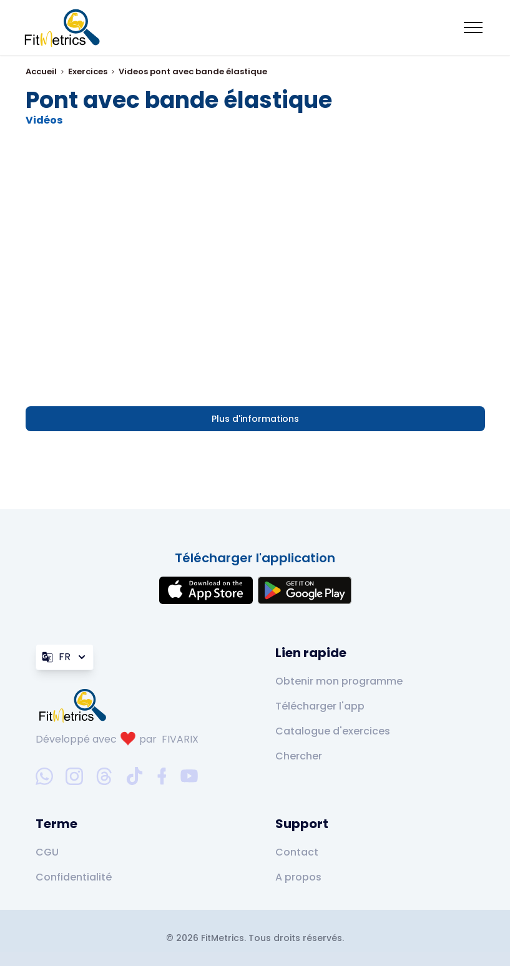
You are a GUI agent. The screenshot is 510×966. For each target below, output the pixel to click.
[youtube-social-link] (189, 776)
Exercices (87, 71)
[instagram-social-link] (74, 776)
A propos (298, 877)
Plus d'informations (255, 418)
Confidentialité (74, 877)
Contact (296, 852)
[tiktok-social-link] (134, 776)
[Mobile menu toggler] (473, 27)
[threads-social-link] (104, 776)
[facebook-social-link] (162, 776)
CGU (47, 852)
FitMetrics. (224, 938)
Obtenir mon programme (339, 681)
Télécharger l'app (320, 706)
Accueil (41, 71)
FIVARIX (180, 739)
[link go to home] (75, 705)
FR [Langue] (64, 657)
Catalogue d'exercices (332, 731)
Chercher (298, 756)
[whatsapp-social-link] (44, 776)
